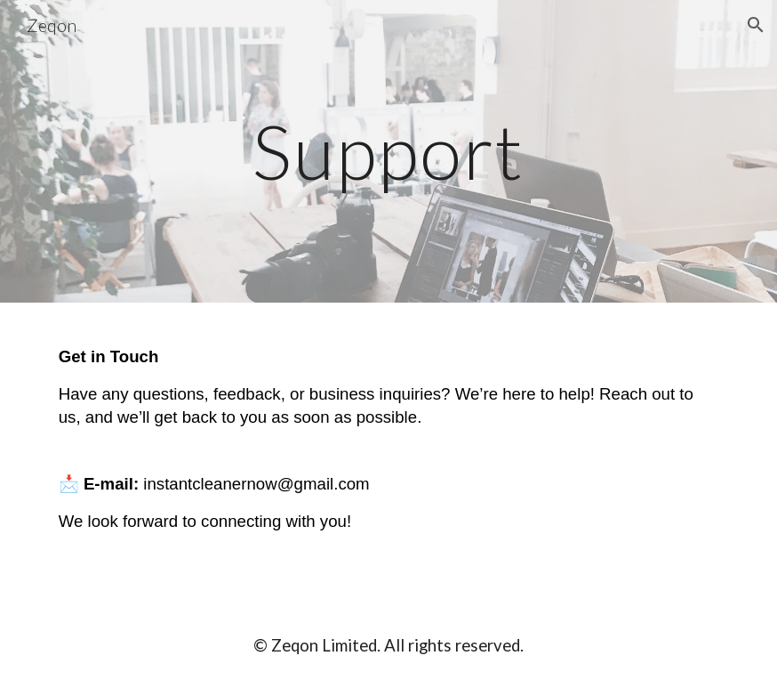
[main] (388, 151)
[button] (755, 25)
